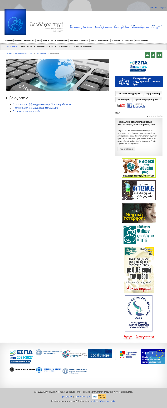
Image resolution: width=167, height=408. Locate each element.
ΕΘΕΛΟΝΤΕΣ (104, 40)
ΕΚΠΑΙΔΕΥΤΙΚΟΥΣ (63, 46)
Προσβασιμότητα (82, 396)
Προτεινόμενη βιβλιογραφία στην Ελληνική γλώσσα (42, 104)
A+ (159, 55)
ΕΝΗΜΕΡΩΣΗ (61, 40)
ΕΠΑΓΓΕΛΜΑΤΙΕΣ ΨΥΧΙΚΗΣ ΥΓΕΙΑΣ (37, 46)
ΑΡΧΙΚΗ (9, 40)
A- (147, 55)
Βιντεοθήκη (123, 99)
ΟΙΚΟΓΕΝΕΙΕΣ (12, 46)
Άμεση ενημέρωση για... (24, 53)
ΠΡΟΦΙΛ (18, 40)
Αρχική (9, 53)
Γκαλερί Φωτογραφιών (129, 93)
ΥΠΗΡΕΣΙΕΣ (29, 40)
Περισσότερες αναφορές (26, 111)
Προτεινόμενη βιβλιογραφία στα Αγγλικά (35, 108)
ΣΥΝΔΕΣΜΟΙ (127, 40)
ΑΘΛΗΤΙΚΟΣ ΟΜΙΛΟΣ (79, 40)
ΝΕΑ (39, 40)
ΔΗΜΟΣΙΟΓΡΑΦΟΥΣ (83, 46)
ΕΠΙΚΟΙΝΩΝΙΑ (141, 40)
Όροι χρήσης (66, 396)
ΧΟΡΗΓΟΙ (116, 40)
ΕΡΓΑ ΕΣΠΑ (48, 40)
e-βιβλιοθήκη (153, 93)
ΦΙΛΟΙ (93, 40)
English (163, 8)
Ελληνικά (154, 8)
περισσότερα (126, 149)
